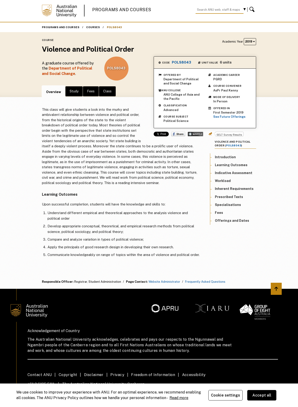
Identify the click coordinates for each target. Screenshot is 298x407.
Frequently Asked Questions (205, 281)
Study (74, 91)
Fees (91, 91)
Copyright (68, 375)
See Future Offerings (229, 116)
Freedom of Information (153, 375)
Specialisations (228, 205)
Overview (53, 92)
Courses (93, 27)
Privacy (117, 375)
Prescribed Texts (229, 197)
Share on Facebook (178, 134)
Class (107, 91)
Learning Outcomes (231, 165)
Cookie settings (225, 395)
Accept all (261, 395)
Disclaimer (94, 375)
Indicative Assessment (233, 173)
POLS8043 (114, 27)
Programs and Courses (121, 9)
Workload (223, 181)
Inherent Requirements (234, 189)
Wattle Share (195, 134)
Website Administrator (164, 281)
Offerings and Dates (232, 220)
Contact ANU (39, 375)
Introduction (225, 157)
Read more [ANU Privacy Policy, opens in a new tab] (178, 398)
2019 (250, 41)
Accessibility (194, 375)
